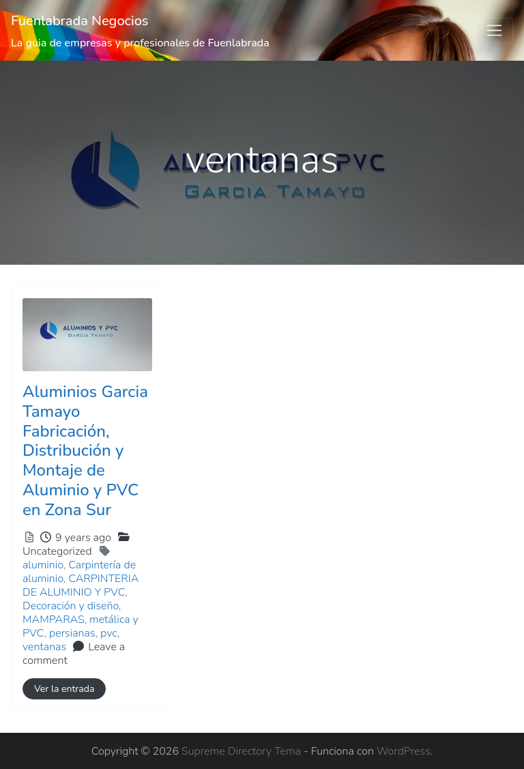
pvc (108, 633)
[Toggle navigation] (494, 31)
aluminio (43, 564)
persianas (72, 633)
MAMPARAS (54, 619)
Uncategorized (57, 551)
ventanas (44, 646)
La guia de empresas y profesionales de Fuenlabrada (140, 42)
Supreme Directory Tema (242, 751)
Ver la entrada (64, 688)
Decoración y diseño (71, 605)
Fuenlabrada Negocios (80, 21)
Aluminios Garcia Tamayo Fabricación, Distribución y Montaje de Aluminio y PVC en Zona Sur (85, 451)
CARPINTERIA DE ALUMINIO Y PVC (81, 585)
